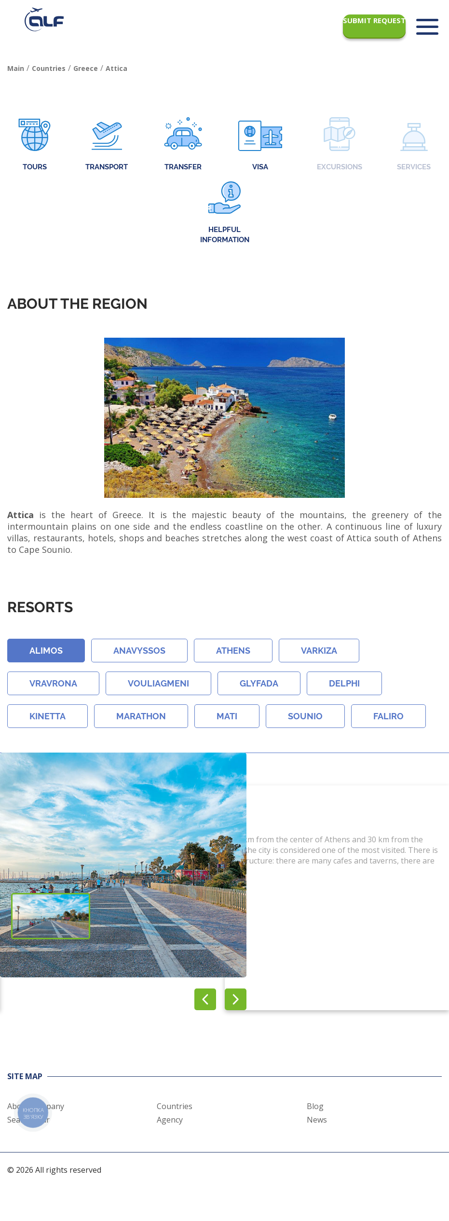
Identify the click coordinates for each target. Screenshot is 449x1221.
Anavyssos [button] (139, 650)
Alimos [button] (46, 650)
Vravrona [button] (53, 683)
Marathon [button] (141, 716)
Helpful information (224, 212)
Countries (174, 1106)
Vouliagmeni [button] (158, 683)
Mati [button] (227, 716)
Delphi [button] (344, 683)
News (317, 1119)
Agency (170, 1119)
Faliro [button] (388, 716)
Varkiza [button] (319, 650)
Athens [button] (233, 650)
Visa (260, 145)
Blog (315, 1106)
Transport (106, 145)
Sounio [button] (305, 716)
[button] (235, 999)
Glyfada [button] (259, 683)
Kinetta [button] (47, 716)
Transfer (183, 145)
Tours (34, 145)
